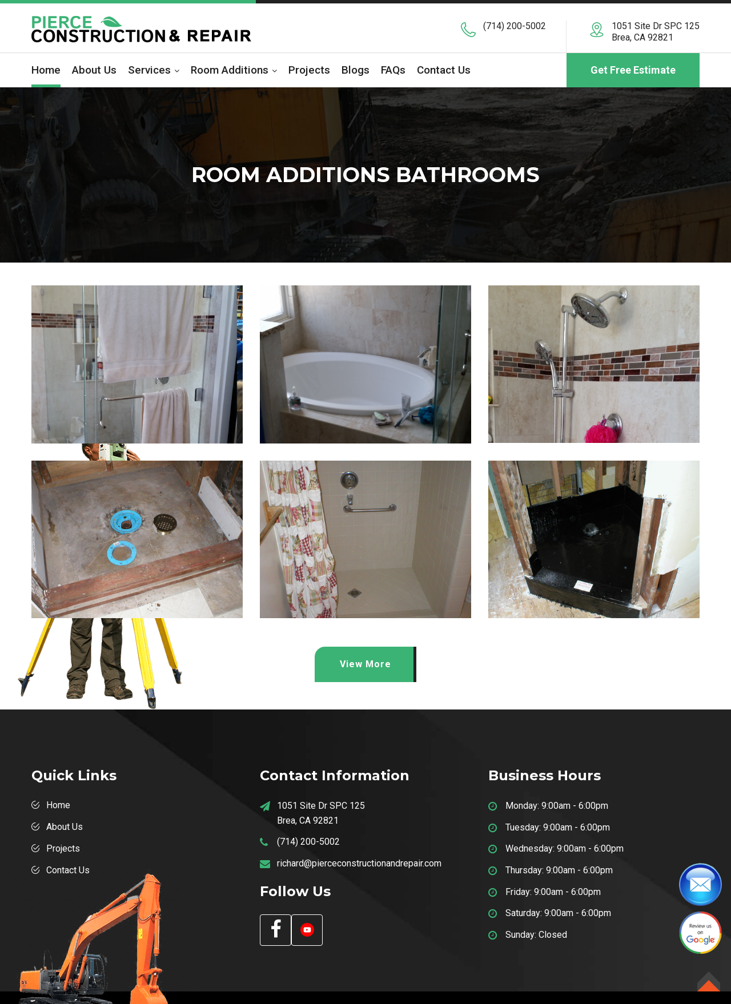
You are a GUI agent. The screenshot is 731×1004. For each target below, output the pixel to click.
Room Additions (229, 69)
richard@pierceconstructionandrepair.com (359, 863)
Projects (309, 69)
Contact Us (444, 69)
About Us (64, 826)
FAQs (393, 69)
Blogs (355, 69)
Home (46, 69)
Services (149, 69)
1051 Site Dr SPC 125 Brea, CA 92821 (656, 32)
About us (94, 69)
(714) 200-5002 (514, 26)
